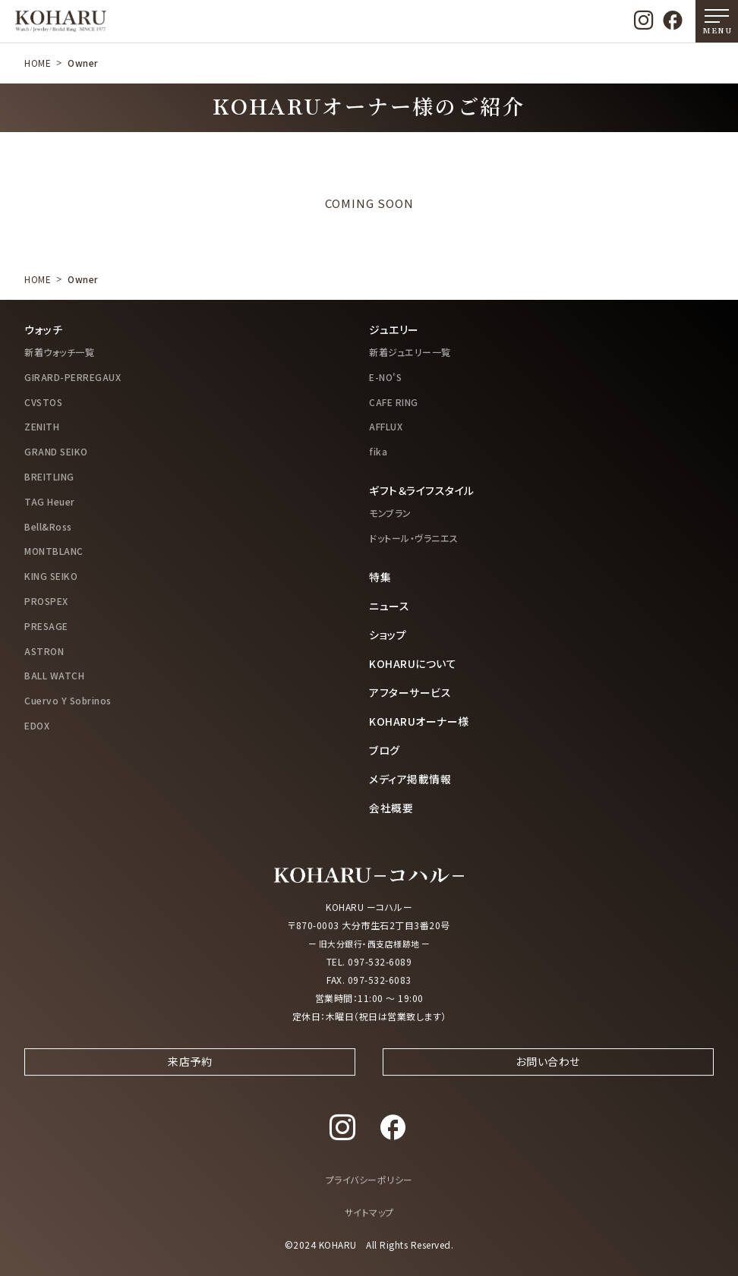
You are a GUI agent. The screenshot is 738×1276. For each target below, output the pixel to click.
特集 (380, 576)
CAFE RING (393, 401)
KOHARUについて (412, 663)
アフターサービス (410, 692)
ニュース (389, 605)
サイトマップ (369, 1225)
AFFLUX (385, 426)
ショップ (387, 634)
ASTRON (44, 650)
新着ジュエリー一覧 (410, 351)
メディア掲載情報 (410, 778)
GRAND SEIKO (56, 451)
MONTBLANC (54, 550)
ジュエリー (394, 329)
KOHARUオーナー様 (419, 721)
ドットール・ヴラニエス (414, 537)
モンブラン (390, 512)
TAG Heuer (49, 501)
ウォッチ (43, 329)
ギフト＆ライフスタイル (422, 490)
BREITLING (49, 476)
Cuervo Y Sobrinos (68, 700)
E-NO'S (385, 376)
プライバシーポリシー (369, 1192)
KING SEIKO (50, 575)
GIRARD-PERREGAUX (72, 376)
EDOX (36, 725)
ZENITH (41, 426)
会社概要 (391, 807)
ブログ (384, 750)
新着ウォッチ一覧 (59, 351)
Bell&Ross (48, 526)
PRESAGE (46, 625)
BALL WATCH (54, 675)
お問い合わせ (548, 1073)
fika (378, 451)
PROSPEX (46, 600)
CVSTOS (43, 401)
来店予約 (190, 1073)
